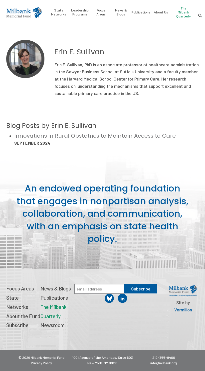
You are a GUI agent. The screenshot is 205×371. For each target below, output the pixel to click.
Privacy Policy (41, 363)
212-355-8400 (163, 357)
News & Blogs (121, 12)
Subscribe (17, 325)
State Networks (58, 12)
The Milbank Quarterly (183, 12)
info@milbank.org (163, 363)
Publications (141, 12)
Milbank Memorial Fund (24, 12)
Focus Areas (101, 12)
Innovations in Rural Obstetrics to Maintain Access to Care (95, 136)
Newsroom (52, 325)
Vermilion (183, 309)
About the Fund (23, 316)
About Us (161, 12)
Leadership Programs (80, 12)
